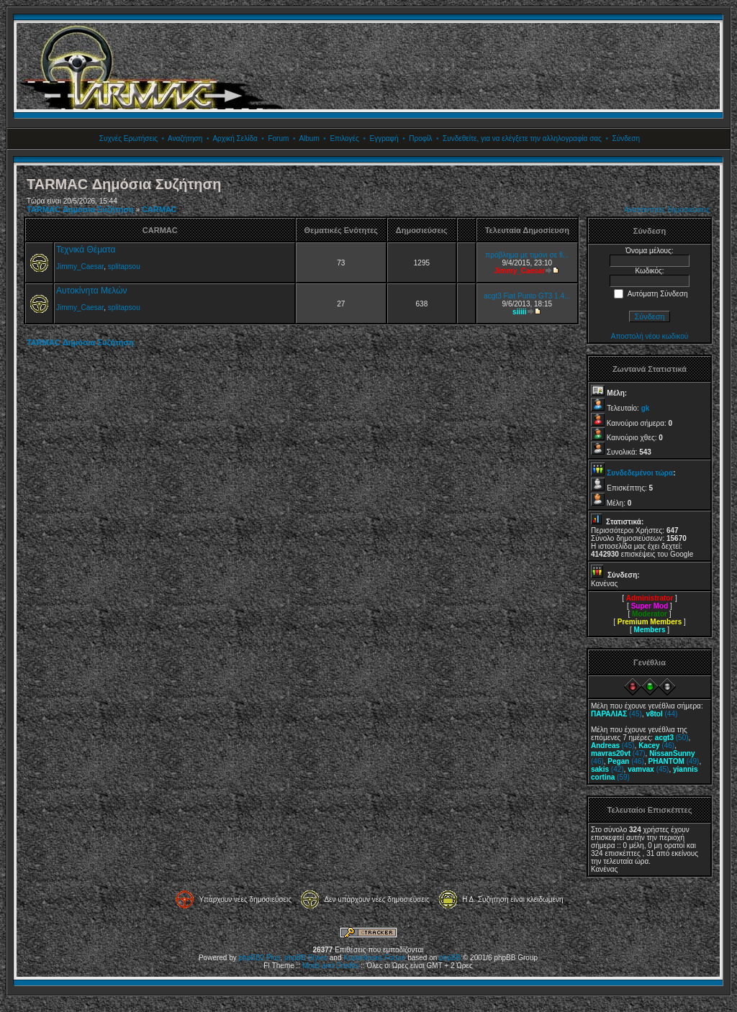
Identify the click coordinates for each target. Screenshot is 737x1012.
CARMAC (159, 209)
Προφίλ (420, 138)
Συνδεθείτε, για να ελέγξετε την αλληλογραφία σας (522, 138)
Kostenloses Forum (374, 958)
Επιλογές (344, 138)
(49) (674, 761)
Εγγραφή (383, 138)
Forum (278, 138)
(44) (661, 714)
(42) (607, 769)
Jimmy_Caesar (80, 266)
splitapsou (124, 266)
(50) (672, 738)
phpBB (450, 958)
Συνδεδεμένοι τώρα (640, 473)
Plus (273, 958)
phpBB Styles (305, 958)
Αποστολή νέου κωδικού (649, 336)
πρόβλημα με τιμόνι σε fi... (527, 255)
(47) (618, 753)
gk (645, 408)
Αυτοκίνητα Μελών (91, 291)
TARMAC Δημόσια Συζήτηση (80, 209)
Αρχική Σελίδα (234, 138)
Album (309, 138)
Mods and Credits (330, 966)
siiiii (519, 312)
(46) (656, 745)
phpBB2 (252, 958)
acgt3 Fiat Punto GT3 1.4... (527, 296)
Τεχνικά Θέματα (86, 250)
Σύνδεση (626, 138)
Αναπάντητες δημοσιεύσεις (667, 210)
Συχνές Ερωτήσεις (128, 138)
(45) (616, 714)
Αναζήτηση (185, 138)
